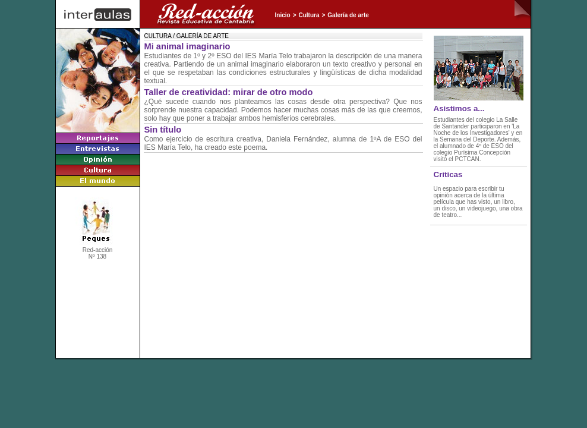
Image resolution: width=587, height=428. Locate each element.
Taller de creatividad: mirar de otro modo (228, 92)
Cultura (308, 15)
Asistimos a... (459, 108)
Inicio (283, 15)
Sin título (163, 129)
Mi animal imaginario (187, 46)
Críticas (448, 174)
